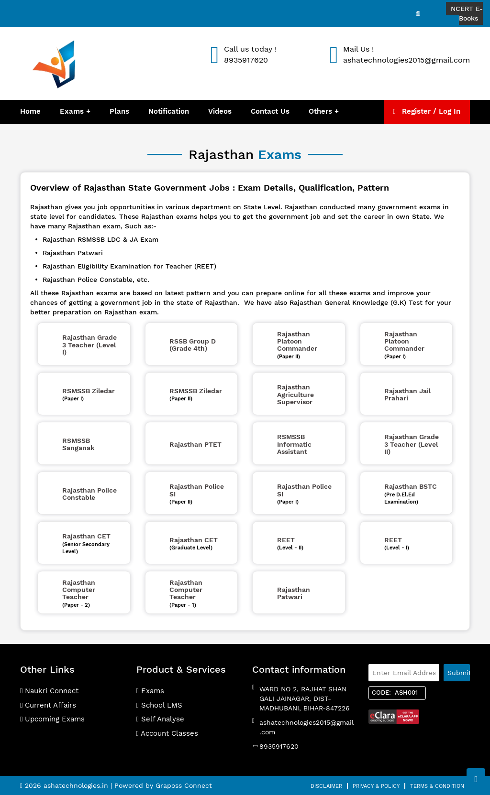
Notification (168, 111)
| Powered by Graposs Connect (161, 785)
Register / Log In (426, 111)
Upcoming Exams (52, 719)
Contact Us (270, 111)
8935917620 (279, 746)
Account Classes (167, 733)
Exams (72, 111)
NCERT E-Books (467, 13)
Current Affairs (48, 705)
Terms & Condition (437, 786)
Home (30, 111)
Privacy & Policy (376, 786)
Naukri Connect (49, 691)
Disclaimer (326, 786)
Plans (119, 111)
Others (321, 111)
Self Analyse (160, 719)
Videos (220, 111)
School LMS (159, 705)
